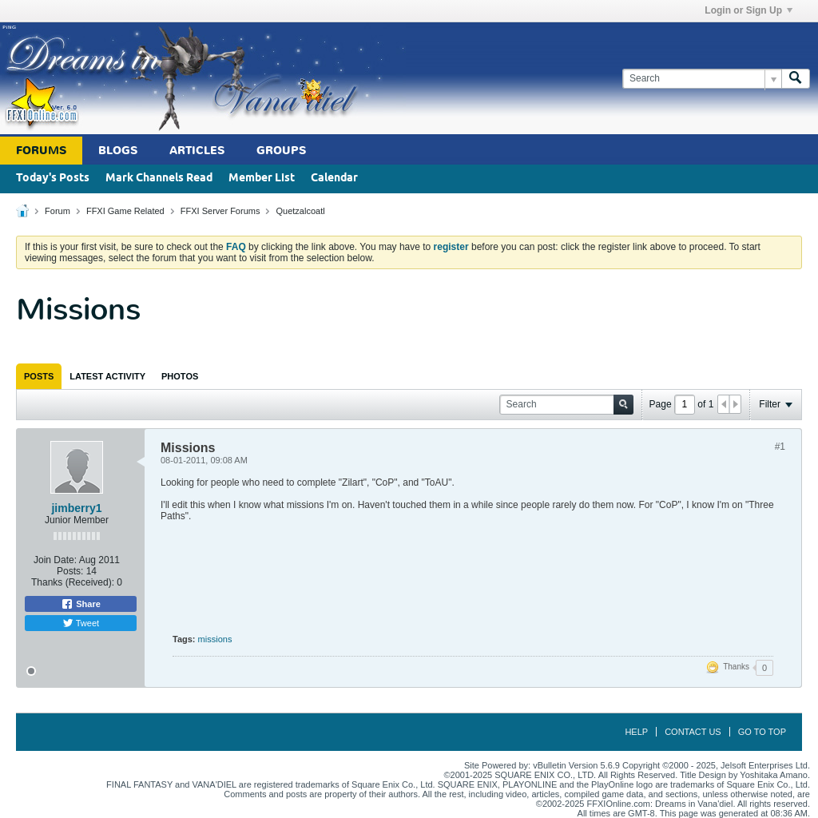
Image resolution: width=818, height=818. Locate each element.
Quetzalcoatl (300, 211)
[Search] (701, 79)
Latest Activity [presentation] (107, 376)
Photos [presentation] (179, 376)
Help (636, 732)
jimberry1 (76, 508)
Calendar (334, 178)
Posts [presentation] (39, 376)
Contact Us (693, 732)
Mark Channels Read (158, 178)
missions (215, 639)
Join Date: (55, 560)
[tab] (39, 376)
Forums (41, 150)
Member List (261, 178)
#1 (780, 446)
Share (81, 604)
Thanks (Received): (72, 582)
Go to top (762, 732)
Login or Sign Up (748, 10)
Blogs (117, 150)
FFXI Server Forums (220, 211)
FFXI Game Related (125, 211)
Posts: (70, 571)
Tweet (80, 623)
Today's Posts (52, 178)
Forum (57, 211)
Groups (281, 150)
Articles (196, 150)
